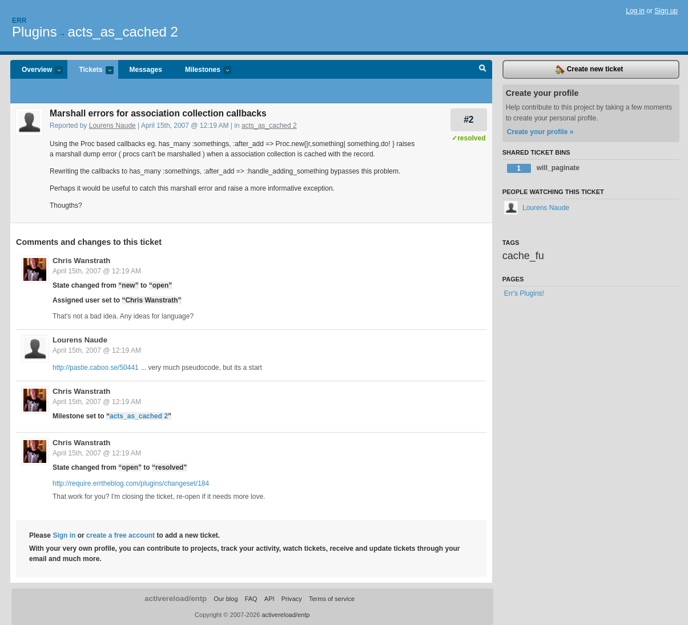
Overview (36, 70)
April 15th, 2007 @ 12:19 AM (97, 271)
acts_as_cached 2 (122, 31)
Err (19, 21)
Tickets (90, 70)
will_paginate (543, 168)
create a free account (120, 535)
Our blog (226, 598)
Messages (146, 70)
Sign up (666, 11)
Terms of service (332, 598)
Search (482, 69)
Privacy (291, 598)
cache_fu (523, 255)
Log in (635, 11)
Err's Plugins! (524, 293)
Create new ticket (589, 69)
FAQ (251, 598)
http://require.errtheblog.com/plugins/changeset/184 (131, 483)
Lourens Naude (112, 126)
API (269, 598)
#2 (468, 119)
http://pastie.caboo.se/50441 (96, 368)
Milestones (202, 70)
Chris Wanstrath (81, 260)
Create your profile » (540, 132)
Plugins (34, 31)
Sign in (64, 535)
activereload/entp (175, 598)
